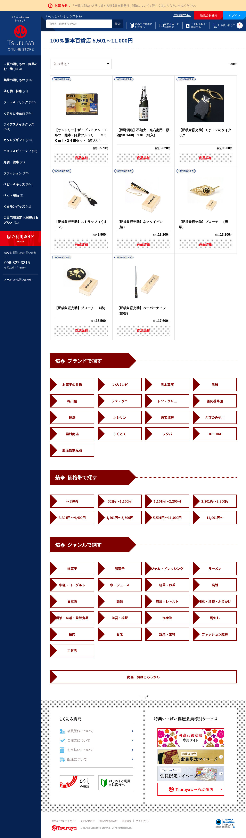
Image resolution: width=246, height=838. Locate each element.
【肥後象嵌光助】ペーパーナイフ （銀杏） (143, 289)
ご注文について (78, 740)
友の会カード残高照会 (171, 25)
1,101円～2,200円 (167, 501)
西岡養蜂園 (215, 400)
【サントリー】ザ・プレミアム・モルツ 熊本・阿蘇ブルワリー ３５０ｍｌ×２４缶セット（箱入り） (81, 113)
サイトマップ (142, 821)
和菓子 (120, 568)
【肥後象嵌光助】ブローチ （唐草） (203, 203)
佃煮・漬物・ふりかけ (214, 601)
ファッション (16, 173)
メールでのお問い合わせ (17, 279)
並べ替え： (62, 64)
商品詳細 (81, 158)
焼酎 (215, 584)
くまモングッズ (17, 206)
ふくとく (119, 433)
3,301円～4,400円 (72, 517)
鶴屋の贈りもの (18, 80)
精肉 (72, 634)
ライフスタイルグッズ (18, 127)
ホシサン (119, 417)
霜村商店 (72, 433)
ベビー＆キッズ (18, 184)
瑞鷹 (72, 417)
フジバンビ (120, 384)
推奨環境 (126, 821)
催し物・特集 (15, 91)
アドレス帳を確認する (198, 25)
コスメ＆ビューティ (20, 151)
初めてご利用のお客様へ (143, 25)
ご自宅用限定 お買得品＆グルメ (20, 220)
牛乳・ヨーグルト (72, 584)
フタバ (167, 433)
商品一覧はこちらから (143, 676)
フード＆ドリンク (19, 102)
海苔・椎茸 (120, 617)
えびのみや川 (215, 417)
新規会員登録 (208, 15)
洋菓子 (72, 568)
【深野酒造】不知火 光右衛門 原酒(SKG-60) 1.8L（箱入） (143, 111)
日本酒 (72, 601)
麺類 (119, 601)
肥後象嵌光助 (72, 450)
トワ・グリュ (167, 400)
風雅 (215, 384)
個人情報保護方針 (108, 821)
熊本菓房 (167, 384)
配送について (77, 759)
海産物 (167, 617)
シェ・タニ (120, 400)
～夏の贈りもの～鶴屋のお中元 (20, 66)
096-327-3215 (17, 262)
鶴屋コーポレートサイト (64, 821)
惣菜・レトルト (167, 601)
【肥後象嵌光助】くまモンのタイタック (205, 111)
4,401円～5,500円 (119, 517)
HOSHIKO (214, 433)
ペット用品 (13, 195)
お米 (119, 634)
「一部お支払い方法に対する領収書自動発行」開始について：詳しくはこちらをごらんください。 (135, 5)
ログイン (234, 15)
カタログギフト (18, 140)
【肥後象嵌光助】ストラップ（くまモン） (81, 203)
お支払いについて (80, 750)
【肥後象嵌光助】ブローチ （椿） (81, 286)
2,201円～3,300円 (214, 501)
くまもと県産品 (18, 113)
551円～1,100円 (120, 501)
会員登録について (80, 731)
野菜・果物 (167, 634)
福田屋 (72, 400)
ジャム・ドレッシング (167, 568)
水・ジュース (119, 584)
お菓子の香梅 (72, 384)
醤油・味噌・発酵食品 (72, 617)
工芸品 (72, 650)
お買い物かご (232, 25)
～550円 (72, 501)
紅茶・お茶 (167, 584)
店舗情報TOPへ (182, 15)
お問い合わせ (88, 821)
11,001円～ (214, 517)
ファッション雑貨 (215, 634)
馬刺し (215, 617)
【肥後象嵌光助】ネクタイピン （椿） (141, 203)
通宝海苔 (167, 417)
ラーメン (214, 568)
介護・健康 (14, 162)
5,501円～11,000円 (167, 517)
